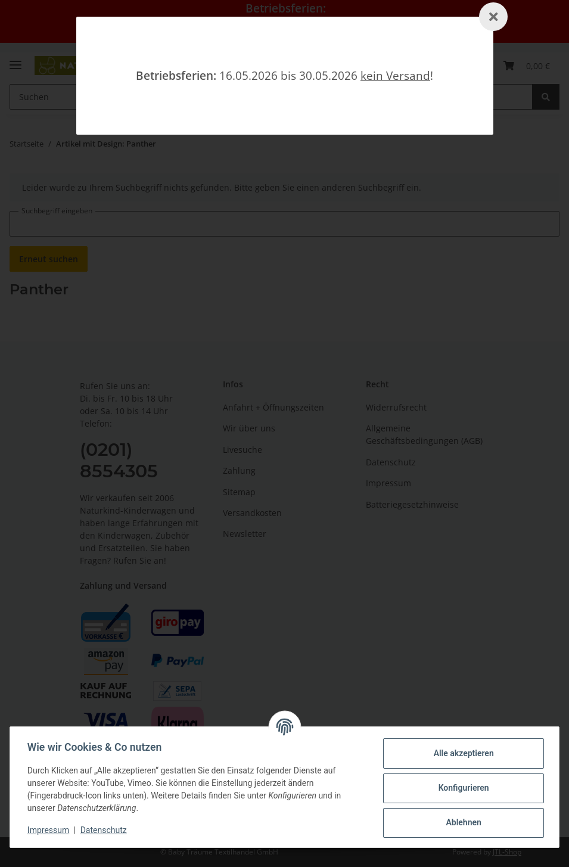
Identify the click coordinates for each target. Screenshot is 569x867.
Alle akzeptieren (461, 753)
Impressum (50, 830)
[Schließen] (493, 16)
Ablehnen (461, 822)
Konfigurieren (461, 788)
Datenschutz (105, 830)
